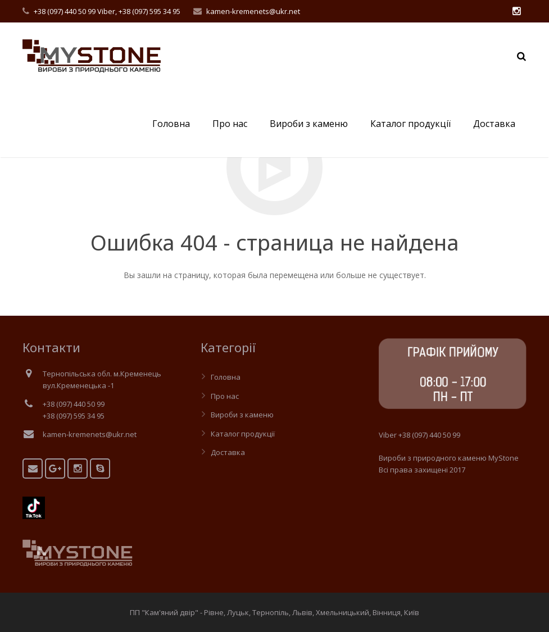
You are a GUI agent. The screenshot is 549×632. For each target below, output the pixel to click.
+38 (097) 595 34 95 (149, 11)
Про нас (225, 396)
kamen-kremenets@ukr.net (253, 11)
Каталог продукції (243, 434)
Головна (226, 377)
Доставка (228, 452)
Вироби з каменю (242, 415)
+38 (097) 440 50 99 (65, 11)
